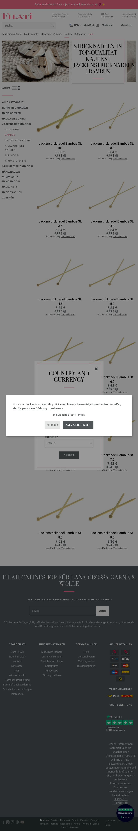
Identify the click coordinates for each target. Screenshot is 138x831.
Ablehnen (52, 424)
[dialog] (69, 415)
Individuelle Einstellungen (69, 414)
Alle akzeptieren (78, 424)
